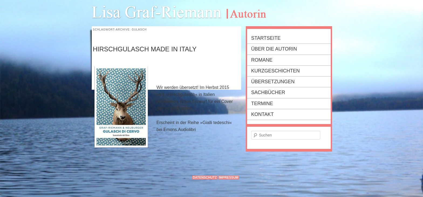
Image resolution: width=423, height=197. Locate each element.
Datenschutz (205, 177)
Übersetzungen (273, 81)
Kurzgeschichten (275, 71)
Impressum (228, 177)
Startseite (266, 38)
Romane (261, 60)
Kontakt (262, 114)
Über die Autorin (274, 49)
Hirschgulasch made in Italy (145, 49)
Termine (262, 103)
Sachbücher (268, 92)
